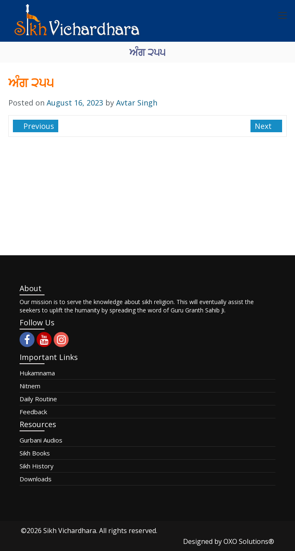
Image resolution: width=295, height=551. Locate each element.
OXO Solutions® (248, 541)
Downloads (36, 479)
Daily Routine (38, 399)
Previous (37, 126)
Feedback (33, 412)
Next (264, 126)
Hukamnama (37, 373)
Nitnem (30, 386)
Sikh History (37, 466)
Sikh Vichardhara (69, 530)
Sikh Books (35, 453)
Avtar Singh (136, 103)
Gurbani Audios (41, 440)
